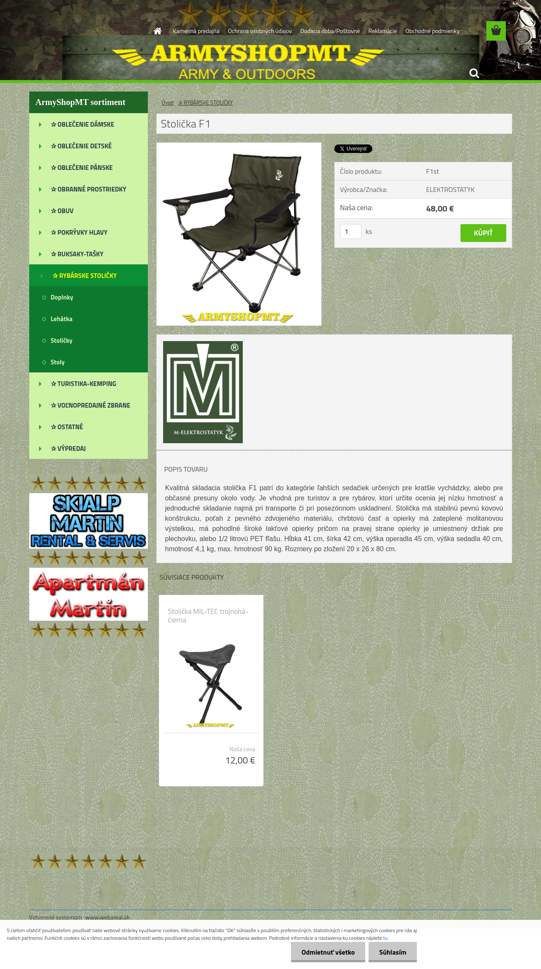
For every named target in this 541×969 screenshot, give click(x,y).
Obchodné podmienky (432, 30)
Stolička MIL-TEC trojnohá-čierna (208, 615)
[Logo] (87, 31)
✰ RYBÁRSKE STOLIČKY (205, 102)
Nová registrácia (488, 7)
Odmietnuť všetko (328, 952)
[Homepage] (156, 31)
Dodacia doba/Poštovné (330, 30)
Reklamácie (382, 30)
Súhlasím (392, 952)
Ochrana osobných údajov (260, 30)
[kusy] (350, 231)
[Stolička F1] (239, 146)
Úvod (168, 102)
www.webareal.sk (107, 917)
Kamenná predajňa (196, 30)
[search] (474, 73)
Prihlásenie (451, 7)
